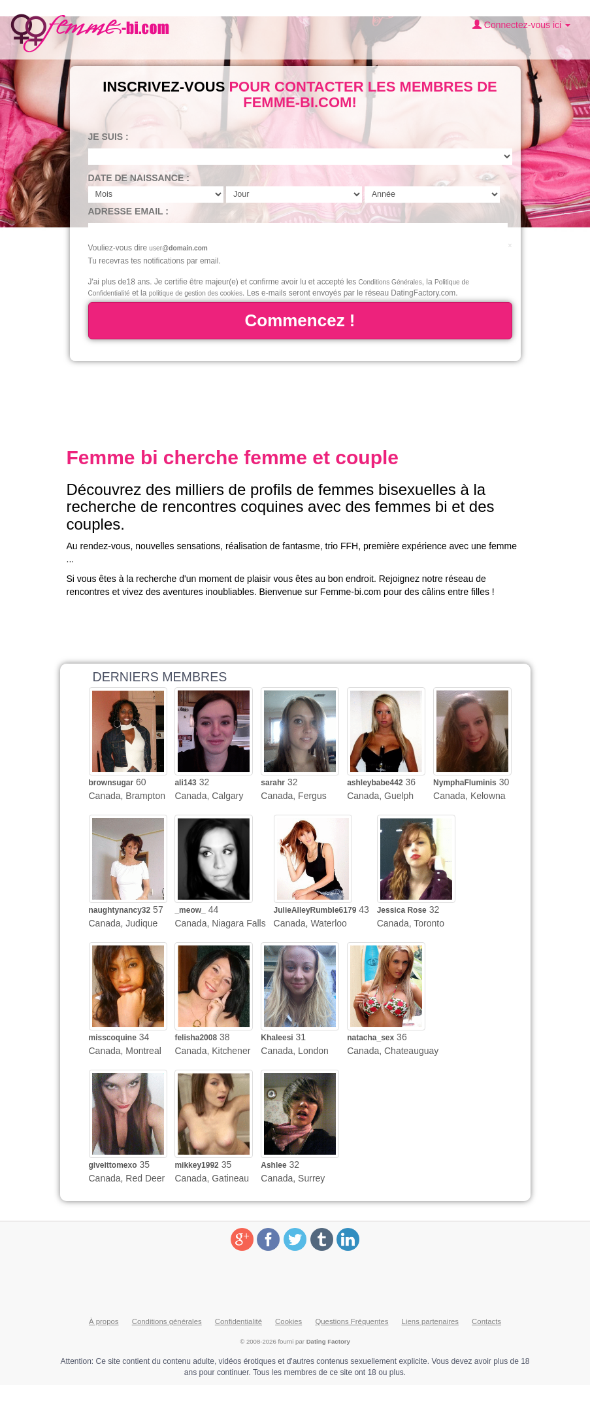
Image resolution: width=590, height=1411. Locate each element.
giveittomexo (113, 1165)
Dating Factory (328, 1341)
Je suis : (108, 136)
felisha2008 (195, 1037)
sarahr (273, 782)
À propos (104, 1321)
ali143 (185, 782)
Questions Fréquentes (351, 1321)
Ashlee (273, 1165)
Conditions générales (167, 1321)
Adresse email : (128, 211)
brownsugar (111, 782)
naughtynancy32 (120, 910)
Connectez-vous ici (521, 25)
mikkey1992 (196, 1165)
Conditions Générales (390, 282)
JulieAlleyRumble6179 (315, 910)
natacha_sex (370, 1037)
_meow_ (189, 910)
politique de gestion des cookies (195, 293)
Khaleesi (277, 1037)
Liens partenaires (430, 1321)
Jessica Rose (402, 910)
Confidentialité (238, 1321)
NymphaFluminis (465, 782)
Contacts (486, 1321)
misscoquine (113, 1037)
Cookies (288, 1321)
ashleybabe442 (374, 782)
